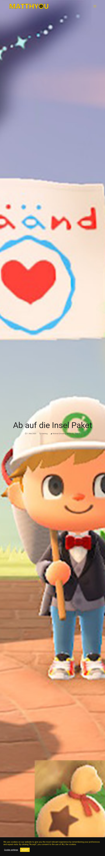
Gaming (44, 434)
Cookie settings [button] (11, 850)
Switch (77, 434)
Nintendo (70, 434)
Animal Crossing (59, 434)
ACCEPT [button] (25, 850)
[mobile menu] (95, 6)
